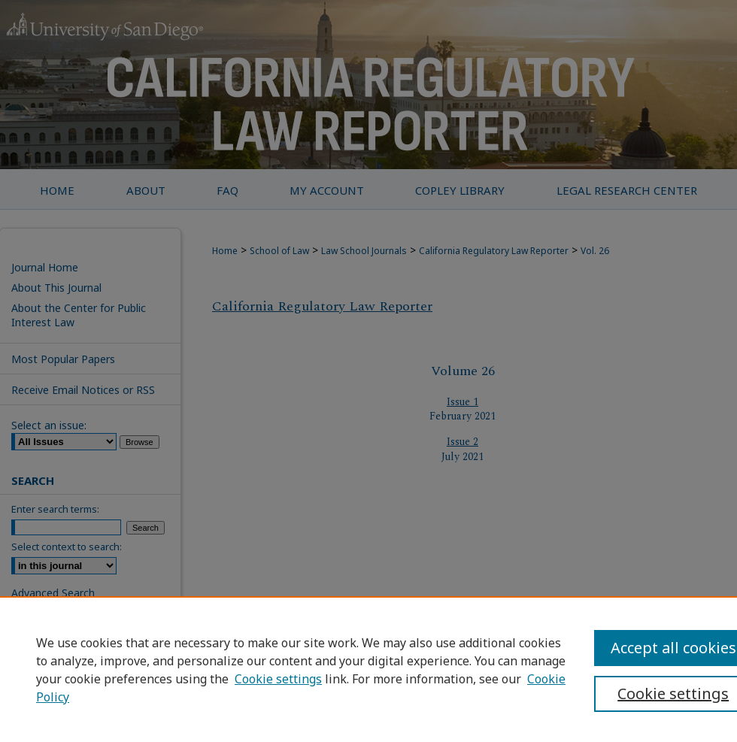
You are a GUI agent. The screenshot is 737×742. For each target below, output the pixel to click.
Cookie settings (278, 679)
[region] (368, 669)
